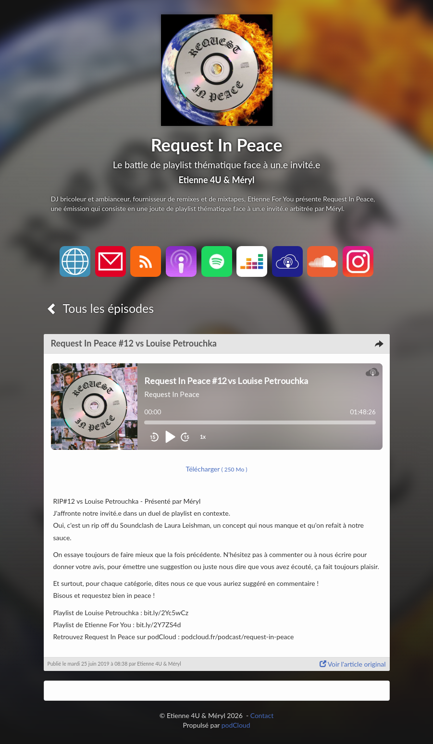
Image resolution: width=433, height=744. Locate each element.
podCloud (236, 725)
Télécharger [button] (216, 469)
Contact (262, 715)
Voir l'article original (353, 664)
